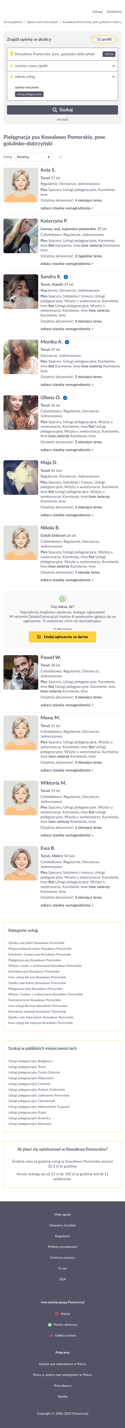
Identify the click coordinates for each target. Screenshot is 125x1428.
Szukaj (63, 110)
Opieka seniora (63, 1335)
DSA (62, 1279)
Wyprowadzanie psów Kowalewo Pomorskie (39, 948)
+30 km (109, 54)
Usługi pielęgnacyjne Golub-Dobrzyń (34, 1072)
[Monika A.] (81, 343)
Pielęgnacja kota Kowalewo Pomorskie (35, 989)
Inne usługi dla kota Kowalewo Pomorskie (37, 1006)
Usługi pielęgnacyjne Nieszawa (29, 1124)
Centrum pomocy (62, 1257)
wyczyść (63, 119)
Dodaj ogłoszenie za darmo (62, 637)
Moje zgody (62, 1214)
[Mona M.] (81, 718)
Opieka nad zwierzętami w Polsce (62, 1364)
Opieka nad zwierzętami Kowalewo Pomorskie (40, 1017)
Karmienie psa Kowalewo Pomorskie (33, 971)
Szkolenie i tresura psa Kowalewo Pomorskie (39, 954)
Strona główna (12, 22)
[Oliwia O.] (81, 398)
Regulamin (62, 1236)
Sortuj (7, 157)
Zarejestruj (114, 11)
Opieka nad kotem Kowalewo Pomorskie (37, 983)
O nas (62, 1268)
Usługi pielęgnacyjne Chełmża (29, 1084)
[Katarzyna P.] (81, 222)
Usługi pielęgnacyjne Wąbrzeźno (31, 1078)
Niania (63, 1314)
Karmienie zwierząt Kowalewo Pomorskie (37, 1011)
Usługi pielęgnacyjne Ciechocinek (31, 1101)
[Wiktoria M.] (81, 784)
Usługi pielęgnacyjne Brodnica (29, 1118)
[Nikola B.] (81, 528)
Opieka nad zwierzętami (42, 22)
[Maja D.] (81, 463)
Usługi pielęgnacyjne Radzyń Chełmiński (36, 1089)
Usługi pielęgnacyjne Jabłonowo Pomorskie (38, 1095)
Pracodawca (62, 1385)
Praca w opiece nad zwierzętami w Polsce (62, 1375)
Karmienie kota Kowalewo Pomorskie (34, 1000)
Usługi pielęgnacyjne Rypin (27, 1112)
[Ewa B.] (81, 849)
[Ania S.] (81, 171)
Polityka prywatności (62, 1247)
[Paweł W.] (81, 658)
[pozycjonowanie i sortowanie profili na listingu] (60, 157)
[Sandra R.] (81, 277)
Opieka (63, 1396)
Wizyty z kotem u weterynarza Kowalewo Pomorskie (45, 994)
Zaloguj (97, 11)
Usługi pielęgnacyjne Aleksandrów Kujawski (39, 1106)
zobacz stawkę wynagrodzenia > (67, 208)
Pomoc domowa (63, 1324)
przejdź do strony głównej (17, 9)
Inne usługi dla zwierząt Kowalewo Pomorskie (40, 1023)
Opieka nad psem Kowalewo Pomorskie (36, 943)
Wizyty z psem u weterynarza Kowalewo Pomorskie (44, 966)
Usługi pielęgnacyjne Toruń (27, 1067)
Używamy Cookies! (62, 1225)
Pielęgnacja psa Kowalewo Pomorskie (34, 960)
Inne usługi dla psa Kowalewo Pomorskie (37, 977)
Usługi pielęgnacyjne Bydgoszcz (30, 1061)
